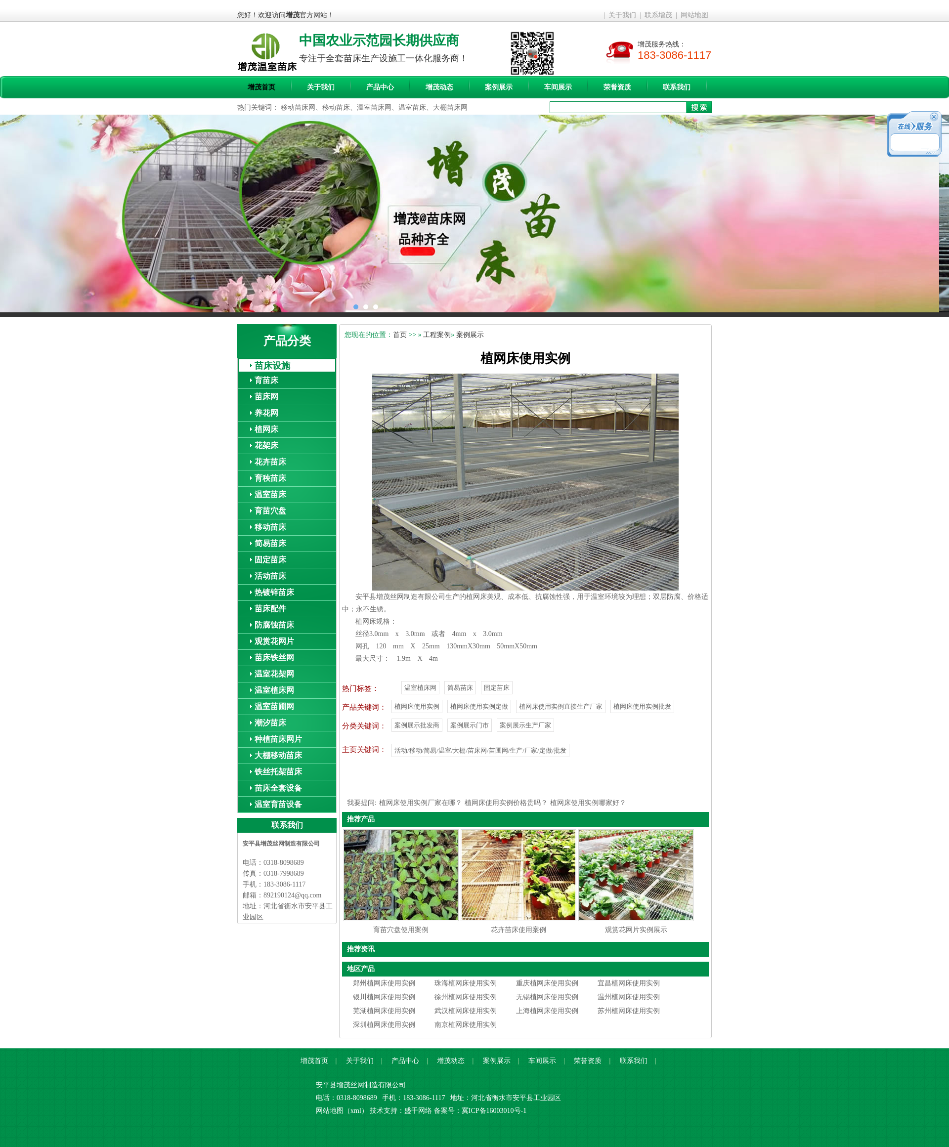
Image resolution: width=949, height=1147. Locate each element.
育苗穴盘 (270, 511)
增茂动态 (439, 87)
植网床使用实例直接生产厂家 (561, 706)
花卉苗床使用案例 (518, 930)
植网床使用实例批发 (642, 706)
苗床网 (266, 396)
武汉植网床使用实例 (465, 1011)
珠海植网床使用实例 (465, 983)
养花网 (266, 413)
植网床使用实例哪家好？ (588, 803)
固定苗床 (270, 559)
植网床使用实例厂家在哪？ (420, 803)
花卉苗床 (270, 462)
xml (355, 1110)
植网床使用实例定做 (479, 706)
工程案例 (437, 335)
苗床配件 (270, 608)
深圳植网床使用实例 (384, 1024)
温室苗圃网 (274, 706)
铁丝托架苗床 (278, 771)
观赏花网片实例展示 (636, 930)
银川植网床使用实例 (384, 997)
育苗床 (266, 380)
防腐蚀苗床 (274, 625)
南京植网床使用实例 (465, 1024)
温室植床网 (274, 690)
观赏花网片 (274, 641)
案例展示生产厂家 (525, 725)
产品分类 (287, 341)
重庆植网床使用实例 (547, 983)
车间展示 (558, 87)
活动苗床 (270, 576)
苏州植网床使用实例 (629, 1011)
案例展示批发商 (416, 725)
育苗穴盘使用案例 (401, 930)
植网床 (266, 429)
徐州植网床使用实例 (465, 997)
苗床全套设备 (278, 788)
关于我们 (622, 15)
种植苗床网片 (278, 739)
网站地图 (694, 15)
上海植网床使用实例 (547, 1011)
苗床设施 (272, 366)
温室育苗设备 (278, 804)
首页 (400, 335)
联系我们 (676, 87)
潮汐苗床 (270, 723)
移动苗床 (270, 527)
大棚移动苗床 (278, 755)
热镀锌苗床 (274, 592)
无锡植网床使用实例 (547, 997)
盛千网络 (418, 1110)
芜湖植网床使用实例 (384, 1011)
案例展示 (499, 87)
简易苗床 (270, 543)
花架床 (266, 445)
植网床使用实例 (416, 706)
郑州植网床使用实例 (384, 983)
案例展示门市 (469, 725)
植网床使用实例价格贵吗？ (506, 803)
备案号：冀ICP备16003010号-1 (480, 1110)
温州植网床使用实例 (629, 997)
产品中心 (380, 87)
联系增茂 (658, 15)
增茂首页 (261, 87)
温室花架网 (274, 674)
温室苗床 (270, 494)
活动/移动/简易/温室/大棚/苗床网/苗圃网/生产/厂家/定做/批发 (480, 750)
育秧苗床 (270, 478)
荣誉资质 (617, 87)
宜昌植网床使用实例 (629, 983)
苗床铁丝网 (274, 657)
